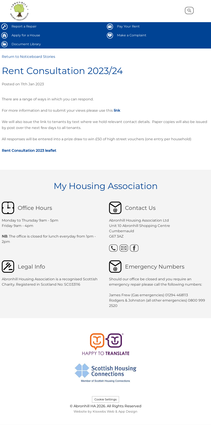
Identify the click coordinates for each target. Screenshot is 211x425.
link (117, 110)
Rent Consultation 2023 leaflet (29, 150)
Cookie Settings (105, 399)
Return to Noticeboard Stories (28, 57)
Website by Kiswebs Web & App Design (105, 411)
